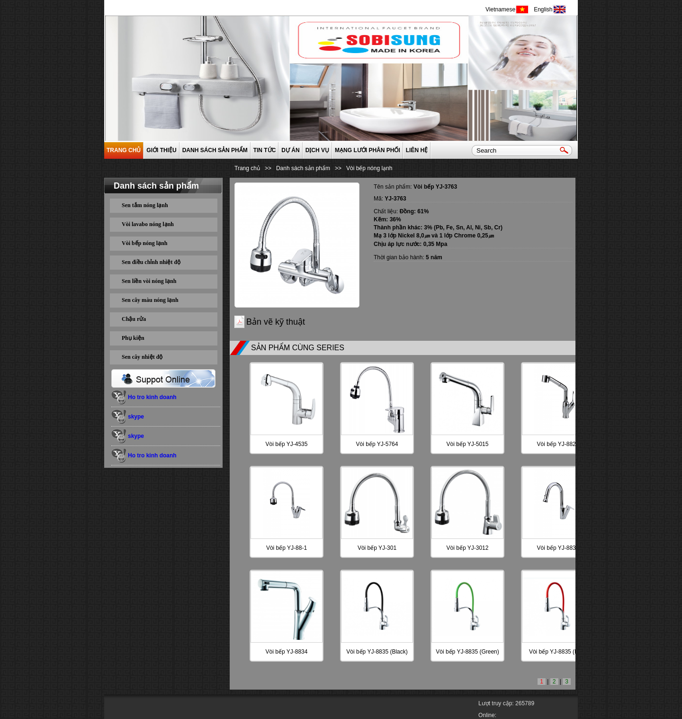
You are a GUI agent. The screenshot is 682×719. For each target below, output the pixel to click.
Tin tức (264, 150)
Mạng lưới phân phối (367, 150)
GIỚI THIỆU (161, 150)
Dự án (290, 150)
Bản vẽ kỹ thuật (275, 322)
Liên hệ (417, 150)
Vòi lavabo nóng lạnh (148, 224)
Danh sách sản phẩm (215, 150)
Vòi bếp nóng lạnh (144, 243)
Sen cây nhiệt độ (142, 357)
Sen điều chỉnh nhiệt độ (151, 262)
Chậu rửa (134, 319)
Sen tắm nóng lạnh (145, 205)
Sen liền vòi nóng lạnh (149, 281)
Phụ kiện (133, 338)
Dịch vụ (317, 150)
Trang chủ (124, 150)
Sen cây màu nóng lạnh (150, 300)
